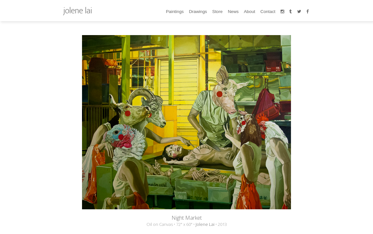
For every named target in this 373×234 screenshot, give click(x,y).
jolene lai (77, 10)
